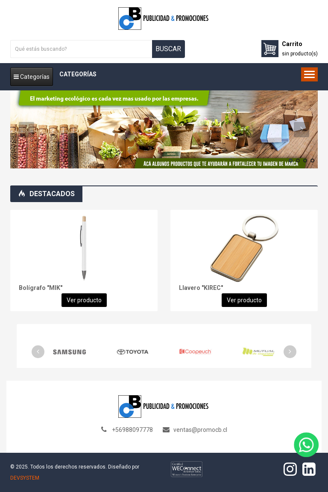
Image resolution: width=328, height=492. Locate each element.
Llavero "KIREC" (201, 287)
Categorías (32, 76)
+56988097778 (132, 429)
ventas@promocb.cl (200, 429)
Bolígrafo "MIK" (40, 287)
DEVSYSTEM (24, 478)
